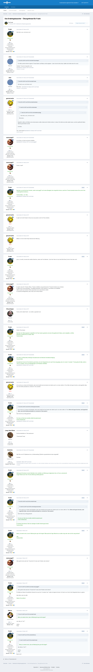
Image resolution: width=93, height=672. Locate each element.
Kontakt (53, 667)
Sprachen (36, 667)
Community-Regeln (13, 10)
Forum (5, 10)
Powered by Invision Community (46, 670)
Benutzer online (31, 10)
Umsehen (7, 7)
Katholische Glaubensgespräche (24, 23)
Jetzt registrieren (84, 2)
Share (71, 23)
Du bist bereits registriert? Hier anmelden (69, 2)
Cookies (58, 667)
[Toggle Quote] (18, 60)
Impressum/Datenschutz (45, 667)
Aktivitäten (13, 7)
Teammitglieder (22, 10)
